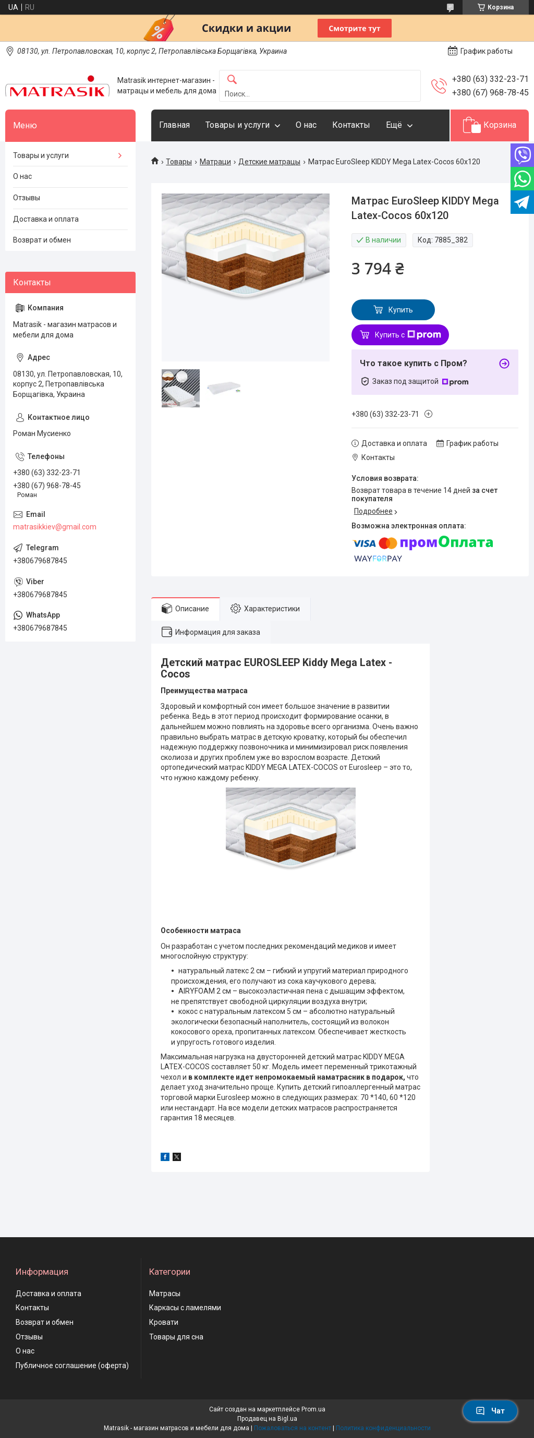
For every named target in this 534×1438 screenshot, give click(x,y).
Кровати (163, 1322)
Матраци (215, 162)
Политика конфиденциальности (383, 1428)
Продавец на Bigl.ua (267, 1418)
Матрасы (164, 1293)
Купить (401, 310)
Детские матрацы (269, 162)
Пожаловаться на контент (292, 1428)
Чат (490, 1411)
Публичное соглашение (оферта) (72, 1365)
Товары (179, 162)
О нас (306, 125)
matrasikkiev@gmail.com (54, 527)
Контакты (351, 125)
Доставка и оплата (46, 219)
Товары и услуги (237, 125)
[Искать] (232, 80)
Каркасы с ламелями (185, 1307)
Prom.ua (313, 1409)
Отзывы (26, 198)
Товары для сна (176, 1337)
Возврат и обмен (42, 240)
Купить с (408, 335)
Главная (174, 125)
